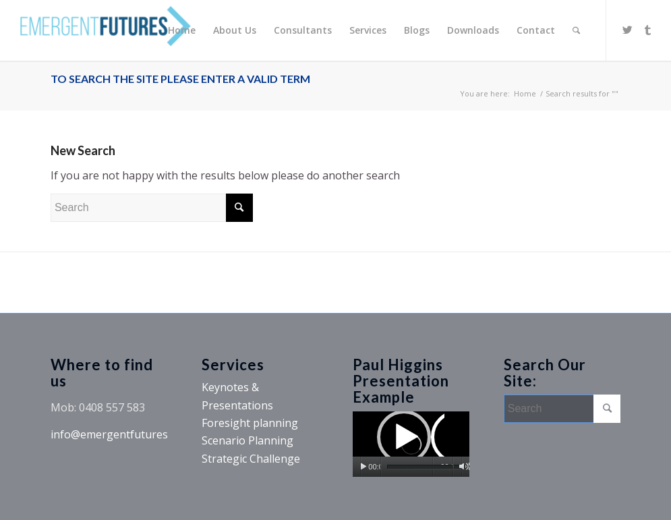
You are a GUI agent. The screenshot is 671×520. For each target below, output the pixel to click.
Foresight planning (250, 422)
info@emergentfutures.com (121, 434)
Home (525, 93)
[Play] (363, 466)
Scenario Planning (247, 440)
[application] (411, 444)
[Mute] (464, 466)
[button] (410, 444)
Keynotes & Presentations (237, 396)
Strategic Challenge (251, 458)
